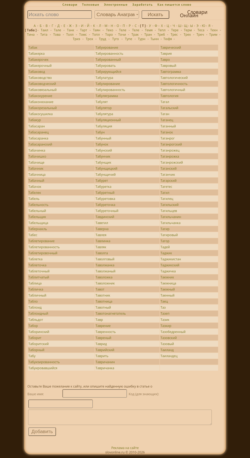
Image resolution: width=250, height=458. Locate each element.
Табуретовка (105, 198)
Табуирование (106, 47)
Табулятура (104, 114)
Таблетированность (44, 247)
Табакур (34, 120)
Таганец (167, 120)
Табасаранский (40, 144)
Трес (174, 34)
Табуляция (103, 126)
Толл (69, 34)
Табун (100, 132)
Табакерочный (40, 65)
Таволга (101, 253)
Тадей (165, 247)
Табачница (37, 174)
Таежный (168, 289)
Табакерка (36, 53)
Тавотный (103, 307)
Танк (70, 30)
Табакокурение (40, 96)
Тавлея (100, 235)
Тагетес (166, 186)
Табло (33, 301)
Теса (200, 30)
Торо (109, 34)
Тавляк (100, 247)
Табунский (103, 150)
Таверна (102, 229)
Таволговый (104, 259)
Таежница (168, 283)
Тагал (165, 102)
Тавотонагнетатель (110, 313)
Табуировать (105, 65)
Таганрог (168, 138)
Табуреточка (105, 204)
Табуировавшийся (42, 368)
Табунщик (103, 162)
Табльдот (35, 319)
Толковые (90, 5)
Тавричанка (104, 368)
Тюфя (167, 39)
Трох (89, 39)
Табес (32, 235)
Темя (148, 30)
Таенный (167, 295)
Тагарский (169, 180)
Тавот (99, 289)
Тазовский (169, 338)
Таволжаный (105, 271)
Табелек (34, 192)
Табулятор (103, 108)
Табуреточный (106, 210)
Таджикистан (171, 259)
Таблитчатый (38, 277)
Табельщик (37, 217)
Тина (31, 34)
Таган (165, 114)
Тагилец (167, 198)
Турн (141, 39)
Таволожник (105, 283)
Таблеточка (37, 265)
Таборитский (38, 344)
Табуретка (103, 186)
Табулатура (104, 77)
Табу (32, 356)
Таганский (169, 168)
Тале (57, 30)
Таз (163, 307)
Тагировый (169, 235)
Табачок (34, 186)
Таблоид (35, 307)
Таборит (34, 338)
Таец (164, 301)
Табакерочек (38, 59)
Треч (200, 34)
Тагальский (169, 108)
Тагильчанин (171, 217)
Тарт (83, 30)
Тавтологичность (174, 83)
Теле (122, 30)
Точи (122, 34)
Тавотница (103, 301)
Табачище (36, 162)
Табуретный (105, 192)
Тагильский (170, 204)
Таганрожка (170, 156)
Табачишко (37, 156)
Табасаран (36, 126)
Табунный (103, 138)
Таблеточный (38, 271)
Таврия (166, 53)
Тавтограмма (171, 71)
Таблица (35, 283)
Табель (33, 198)
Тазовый (167, 344)
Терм (188, 30)
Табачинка (36, 150)
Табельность (38, 204)
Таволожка (104, 277)
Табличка (35, 289)
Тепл (162, 30)
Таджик (166, 253)
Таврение (103, 325)
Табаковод (36, 71)
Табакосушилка (40, 114)
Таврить (101, 356)
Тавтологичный (173, 89)
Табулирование (107, 83)
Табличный (37, 295)
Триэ (76, 39)
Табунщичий (105, 174)
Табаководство (40, 77)
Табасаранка (38, 138)
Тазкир (166, 325)
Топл (96, 34)
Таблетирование (41, 241)
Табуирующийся (108, 71)
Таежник (167, 277)
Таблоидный (38, 313)
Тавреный (103, 338)
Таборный (36, 350)
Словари (69, 5)
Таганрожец (170, 150)
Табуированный (108, 59)
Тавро (165, 59)
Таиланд (167, 350)
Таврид (101, 344)
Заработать (142, 5)
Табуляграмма (106, 96)
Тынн (154, 39)
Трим (213, 34)
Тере (175, 30)
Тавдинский (104, 217)
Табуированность (109, 53)
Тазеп (165, 313)
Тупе (128, 39)
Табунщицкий (106, 168)
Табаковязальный (42, 89)
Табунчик (102, 156)
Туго (115, 39)
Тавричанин (105, 362)
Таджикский (170, 265)
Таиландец (169, 356)
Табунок (101, 144)
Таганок (167, 132)
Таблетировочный (42, 253)
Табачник (35, 168)
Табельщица (38, 223)
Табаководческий (42, 83)
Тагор (165, 241)
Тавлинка (102, 241)
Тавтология (170, 96)
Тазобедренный (173, 331)
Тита (43, 34)
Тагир (165, 229)
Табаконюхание (40, 102)
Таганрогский (171, 144)
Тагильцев (169, 210)
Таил (44, 30)
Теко (109, 30)
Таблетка (35, 259)
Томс (83, 34)
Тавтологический (174, 77)
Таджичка (168, 271)
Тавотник (102, 295)
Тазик (165, 319)
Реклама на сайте (125, 450)
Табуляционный (108, 120)
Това (56, 34)
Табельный (37, 210)
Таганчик (168, 174)
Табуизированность (44, 362)
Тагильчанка (171, 223)
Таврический (171, 47)
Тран (148, 34)
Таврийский (104, 350)
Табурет (101, 180)
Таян (96, 30)
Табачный (36, 180)
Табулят (101, 102)
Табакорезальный (42, 108)
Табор (33, 325)
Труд (102, 39)
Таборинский (38, 331)
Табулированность (110, 89)
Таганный (168, 126)
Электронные (116, 5)
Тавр (99, 319)
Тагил (165, 192)
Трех (187, 34)
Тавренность (105, 331)
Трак (135, 34)
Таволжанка (104, 265)
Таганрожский (172, 162)
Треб (161, 34)
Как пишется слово (174, 5)
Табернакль (37, 229)
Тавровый (168, 65)
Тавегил (101, 223)
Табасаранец (38, 132)
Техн (214, 30)
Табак (32, 47)
